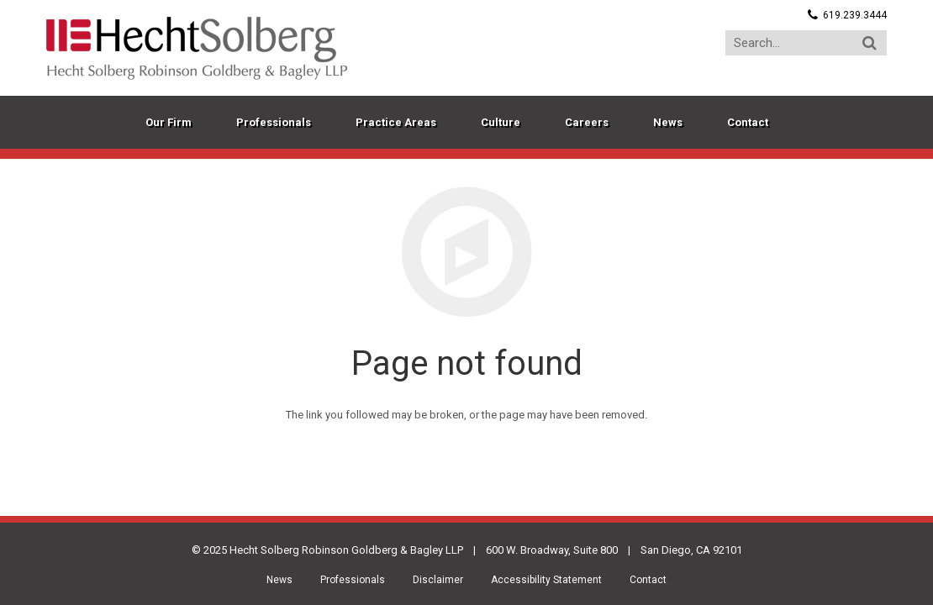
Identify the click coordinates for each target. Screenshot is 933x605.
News (279, 580)
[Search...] (806, 42)
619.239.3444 (855, 15)
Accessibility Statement (546, 580)
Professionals (352, 580)
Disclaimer (438, 580)
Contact (648, 580)
